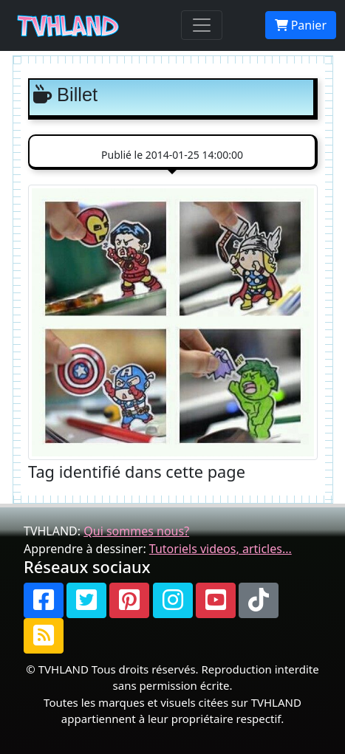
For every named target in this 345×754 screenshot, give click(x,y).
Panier (301, 25)
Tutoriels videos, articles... (220, 549)
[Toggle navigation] (201, 25)
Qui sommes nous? (136, 531)
